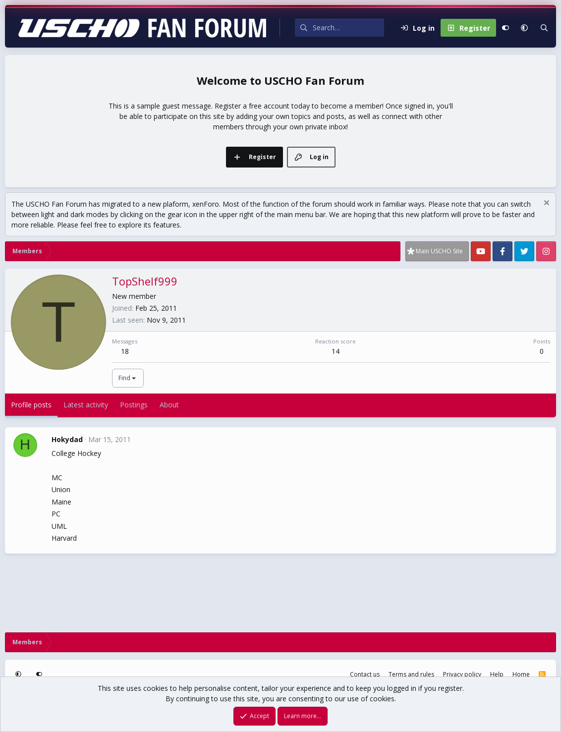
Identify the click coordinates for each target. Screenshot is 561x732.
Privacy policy (462, 674)
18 (125, 351)
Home (521, 674)
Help (497, 674)
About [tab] (169, 404)
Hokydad (67, 439)
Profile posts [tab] (31, 404)
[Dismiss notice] (545, 204)
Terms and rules (411, 674)
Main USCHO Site (439, 251)
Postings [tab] (134, 404)
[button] (524, 28)
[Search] (348, 28)
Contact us (365, 674)
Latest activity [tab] (85, 404)
